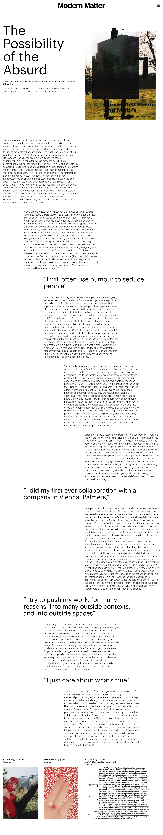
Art (47, 81)
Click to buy (8, 84)
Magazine (63, 81)
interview (53, 81)
